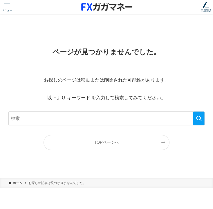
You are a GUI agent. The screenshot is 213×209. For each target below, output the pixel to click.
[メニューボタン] (7, 7)
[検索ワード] (106, 118)
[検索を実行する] (199, 118)
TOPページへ (106, 142)
